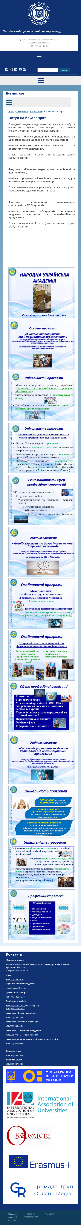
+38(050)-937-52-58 (14, 1064)
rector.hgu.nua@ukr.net (39, 43)
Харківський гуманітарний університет (30, 31)
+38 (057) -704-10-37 (15, 1009)
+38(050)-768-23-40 (14, 1017)
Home (11, 111)
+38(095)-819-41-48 (15, 1005)
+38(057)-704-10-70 (14, 979)
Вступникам (36, 111)
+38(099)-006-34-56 (14, 1026)
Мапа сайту (50, 1214)
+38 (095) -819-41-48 (15, 997)
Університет (22, 111)
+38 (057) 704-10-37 (39, 46)
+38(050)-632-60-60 (14, 1043)
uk (59, 31)
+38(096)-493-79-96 (14, 1055)
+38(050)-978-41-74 (14, 1035)
